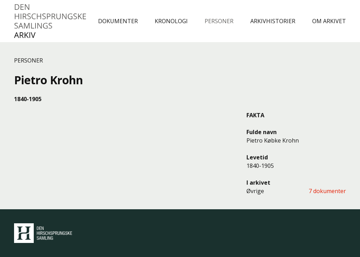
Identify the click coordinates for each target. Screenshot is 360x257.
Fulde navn (261, 132)
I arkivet (258, 182)
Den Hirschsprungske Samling (43, 233)
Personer (219, 21)
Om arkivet (329, 21)
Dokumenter (118, 21)
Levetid (257, 157)
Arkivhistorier (272, 21)
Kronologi (171, 21)
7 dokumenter (327, 191)
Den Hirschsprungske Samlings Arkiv (50, 21)
